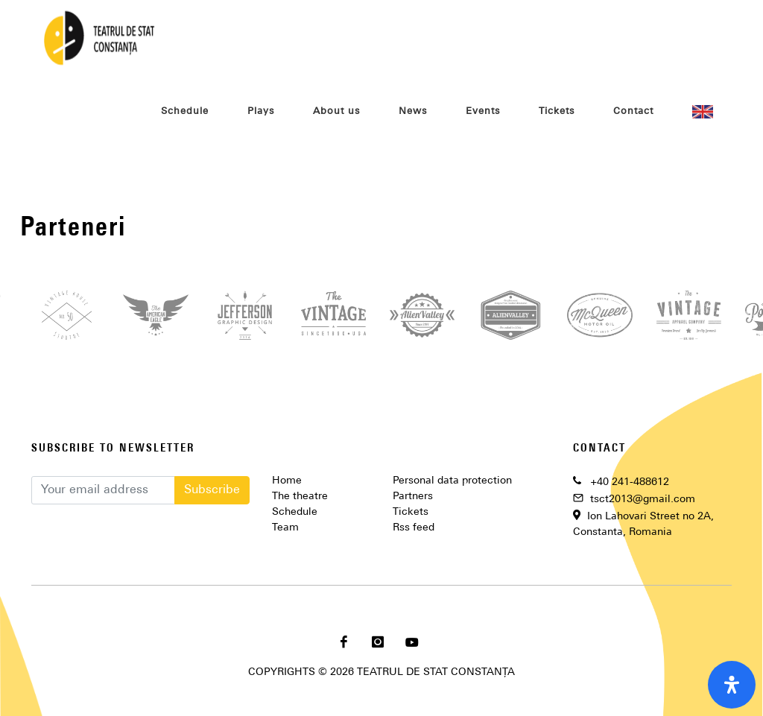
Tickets (410, 512)
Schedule (294, 512)
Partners (413, 496)
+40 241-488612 (629, 482)
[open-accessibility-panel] (732, 685)
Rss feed (413, 527)
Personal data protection (452, 481)
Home (287, 481)
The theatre (300, 496)
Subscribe (212, 490)
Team (285, 527)
